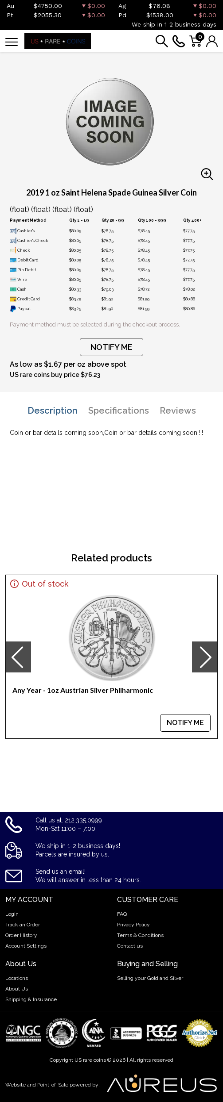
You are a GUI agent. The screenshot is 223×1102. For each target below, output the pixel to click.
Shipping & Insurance (31, 999)
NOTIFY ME (111, 347)
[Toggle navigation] (11, 41)
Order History (21, 935)
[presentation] (18, 656)
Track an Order (22, 925)
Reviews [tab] (178, 410)
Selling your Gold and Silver (150, 978)
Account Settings (26, 946)
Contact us (130, 946)
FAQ (122, 914)
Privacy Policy (133, 925)
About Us (16, 989)
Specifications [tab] (118, 410)
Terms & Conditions (140, 935)
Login (12, 914)
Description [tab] (52, 410)
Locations (16, 978)
